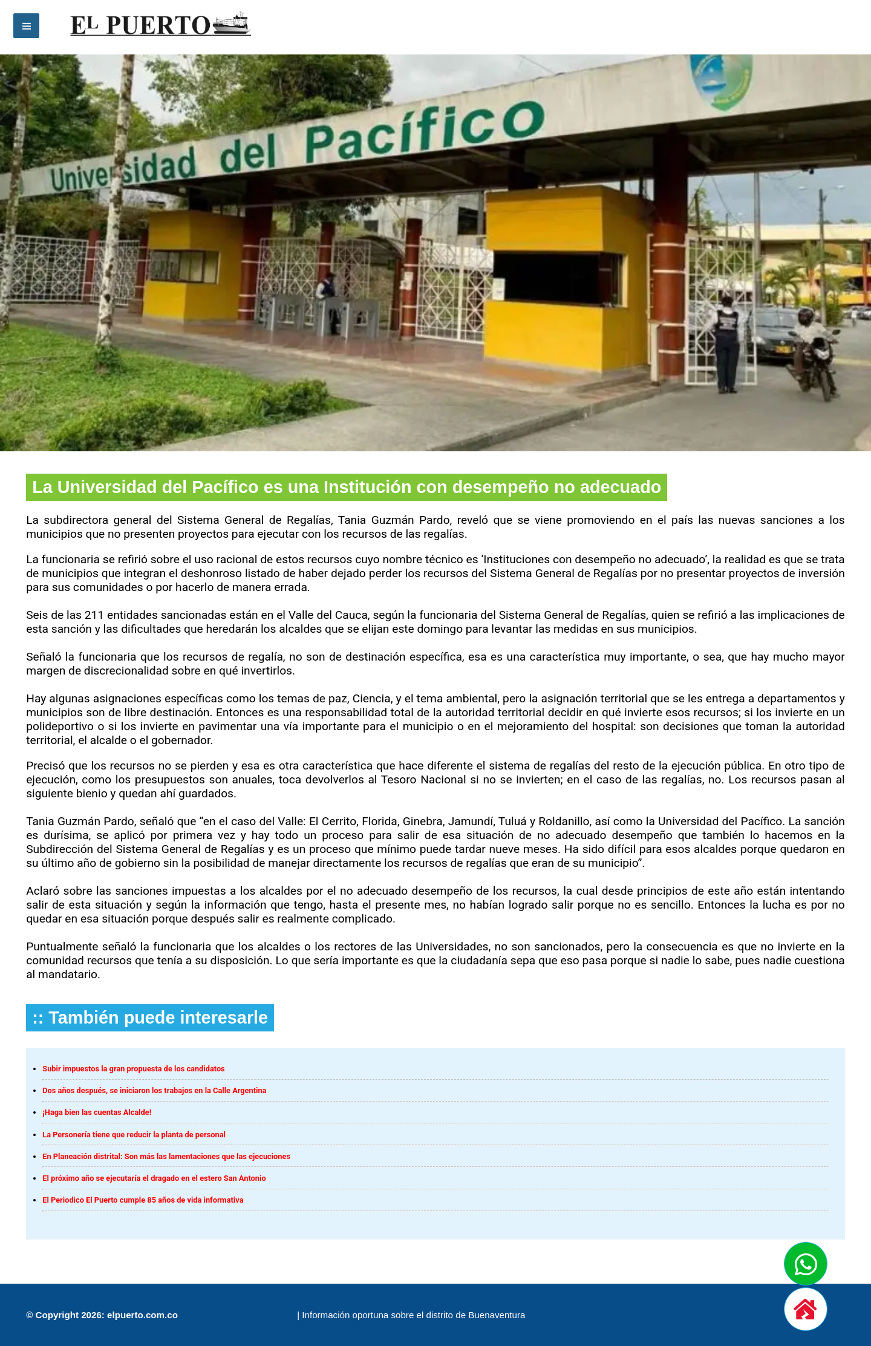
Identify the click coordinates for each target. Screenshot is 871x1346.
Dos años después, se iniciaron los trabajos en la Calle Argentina (154, 1090)
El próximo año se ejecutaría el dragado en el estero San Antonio (154, 1178)
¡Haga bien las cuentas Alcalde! (96, 1112)
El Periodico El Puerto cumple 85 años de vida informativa (142, 1199)
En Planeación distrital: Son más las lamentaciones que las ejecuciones (166, 1156)
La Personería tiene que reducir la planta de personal (134, 1134)
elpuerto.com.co (142, 1315)
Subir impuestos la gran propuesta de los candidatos (133, 1068)
